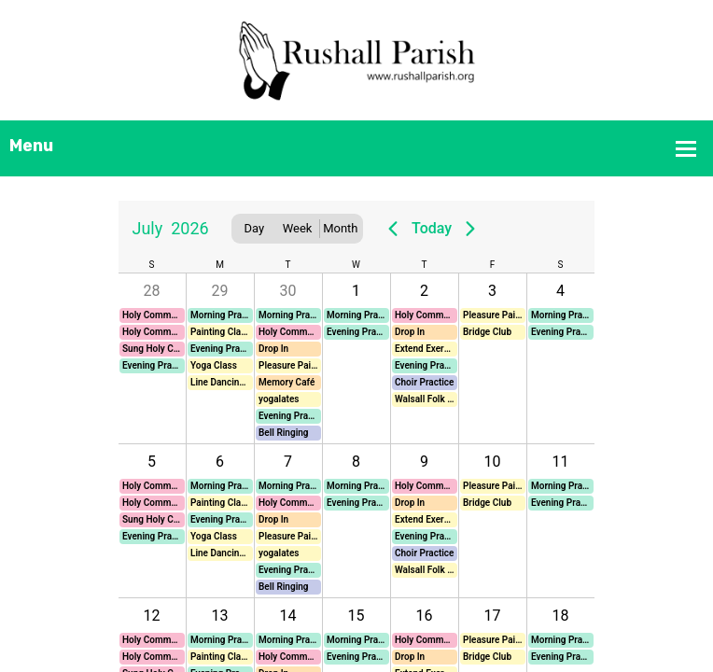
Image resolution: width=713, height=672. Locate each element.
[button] (152, 315)
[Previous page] (393, 228)
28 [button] (152, 291)
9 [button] (424, 461)
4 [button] (560, 291)
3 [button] (492, 291)
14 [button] (288, 615)
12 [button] (152, 615)
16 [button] (424, 615)
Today (432, 228)
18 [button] (560, 615)
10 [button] (492, 461)
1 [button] (356, 291)
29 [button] (220, 291)
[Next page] (470, 228)
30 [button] (288, 291)
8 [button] (356, 461)
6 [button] (220, 461)
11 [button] (560, 461)
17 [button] (492, 615)
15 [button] (356, 615)
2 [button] (424, 291)
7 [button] (288, 461)
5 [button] (151, 461)
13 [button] (220, 615)
